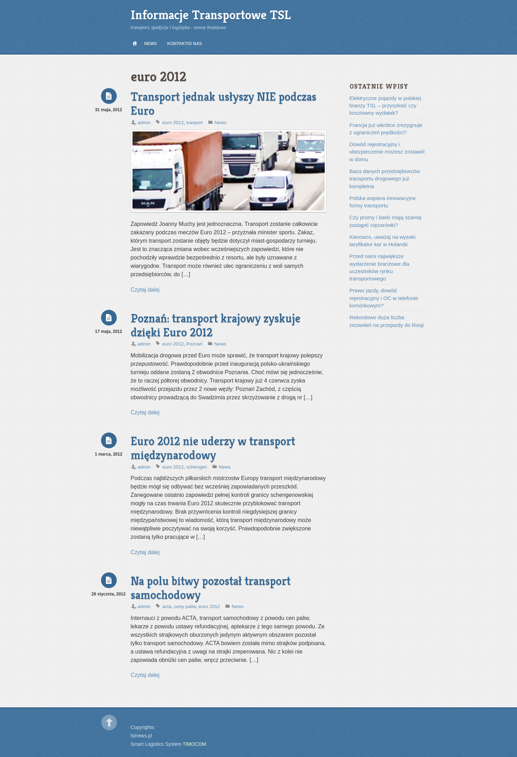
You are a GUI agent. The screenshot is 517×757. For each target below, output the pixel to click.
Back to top (109, 722)
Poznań (194, 344)
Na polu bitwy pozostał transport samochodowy (210, 587)
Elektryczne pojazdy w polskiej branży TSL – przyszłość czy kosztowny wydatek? (385, 105)
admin (144, 122)
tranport (194, 122)
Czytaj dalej (145, 290)
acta (166, 606)
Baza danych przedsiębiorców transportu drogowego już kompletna (385, 178)
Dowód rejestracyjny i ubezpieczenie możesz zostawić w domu (387, 151)
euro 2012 (173, 122)
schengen (196, 467)
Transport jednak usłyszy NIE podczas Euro (223, 103)
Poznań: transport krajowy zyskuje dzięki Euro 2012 (215, 325)
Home (135, 44)
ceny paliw (185, 606)
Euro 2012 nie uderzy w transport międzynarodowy (213, 448)
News (150, 43)
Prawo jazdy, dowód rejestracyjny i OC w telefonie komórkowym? (384, 297)
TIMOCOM (194, 744)
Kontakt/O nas (184, 43)
